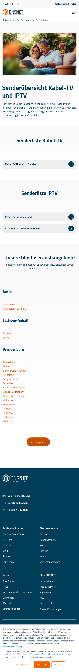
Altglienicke (9, 304)
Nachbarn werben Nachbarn (17, 592)
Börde (6, 337)
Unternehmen (47, 581)
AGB (42, 598)
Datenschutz (47, 603)
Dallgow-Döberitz (12, 379)
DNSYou (7, 545)
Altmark (7, 333)
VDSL (5, 551)
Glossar (44, 551)
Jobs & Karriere (48, 587)
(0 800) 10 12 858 (15, 510)
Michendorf (9, 400)
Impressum (46, 592)
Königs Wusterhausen (14, 396)
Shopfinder (8, 581)
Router (6, 556)
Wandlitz (7, 421)
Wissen (43, 545)
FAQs (5, 587)
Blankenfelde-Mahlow (14, 371)
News (43, 556)
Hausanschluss (48, 540)
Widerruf (7, 603)
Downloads (9, 598)
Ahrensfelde (9, 362)
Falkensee (8, 383)
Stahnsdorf (9, 417)
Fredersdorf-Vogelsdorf (15, 387)
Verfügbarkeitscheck (50, 562)
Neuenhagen (9, 404)
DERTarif (7, 540)
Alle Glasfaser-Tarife (13, 534)
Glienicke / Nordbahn (13, 392)
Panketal (7, 408)
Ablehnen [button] (58, 665)
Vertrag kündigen (12, 609)
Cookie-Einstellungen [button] (23, 665)
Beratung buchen (15, 503)
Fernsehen (26, 20)
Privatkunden (9, 20)
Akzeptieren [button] (42, 665)
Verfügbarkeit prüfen (65, 4)
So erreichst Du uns (16, 496)
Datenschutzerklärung (12, 646)
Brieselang (8, 375)
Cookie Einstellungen (51, 609)
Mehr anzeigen (38, 442)
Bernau (6, 366)
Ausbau (44, 534)
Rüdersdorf (9, 413)
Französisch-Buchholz (14, 308)
